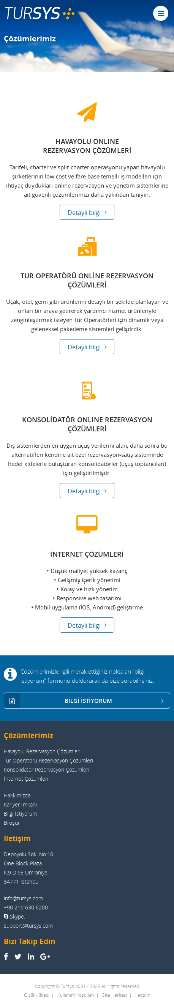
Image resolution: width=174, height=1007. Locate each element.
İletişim (142, 995)
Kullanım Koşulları (75, 995)
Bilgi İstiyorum (20, 813)
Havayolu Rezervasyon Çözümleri (42, 751)
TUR (39, 13)
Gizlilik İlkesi (36, 995)
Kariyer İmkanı (20, 804)
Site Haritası (114, 995)
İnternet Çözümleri (26, 778)
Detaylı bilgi (87, 212)
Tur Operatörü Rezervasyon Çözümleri (48, 760)
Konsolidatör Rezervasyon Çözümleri (46, 769)
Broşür (12, 822)
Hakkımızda (17, 795)
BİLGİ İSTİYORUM (87, 701)
